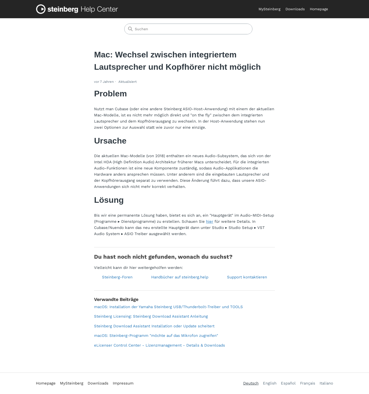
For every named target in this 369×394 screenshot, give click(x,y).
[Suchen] (188, 29)
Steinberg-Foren (117, 277)
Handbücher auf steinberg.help (179, 277)
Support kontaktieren (247, 277)
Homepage (319, 9)
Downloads (295, 9)
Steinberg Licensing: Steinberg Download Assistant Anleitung (151, 316)
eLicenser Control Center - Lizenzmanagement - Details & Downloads (159, 345)
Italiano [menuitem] (326, 383)
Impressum (123, 383)
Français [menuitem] (307, 383)
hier (209, 221)
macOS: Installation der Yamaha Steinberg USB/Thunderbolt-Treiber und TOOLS (168, 307)
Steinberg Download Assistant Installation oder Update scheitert (154, 326)
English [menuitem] (269, 383)
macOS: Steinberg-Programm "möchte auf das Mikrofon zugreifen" (156, 335)
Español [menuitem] (288, 383)
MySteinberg (269, 9)
